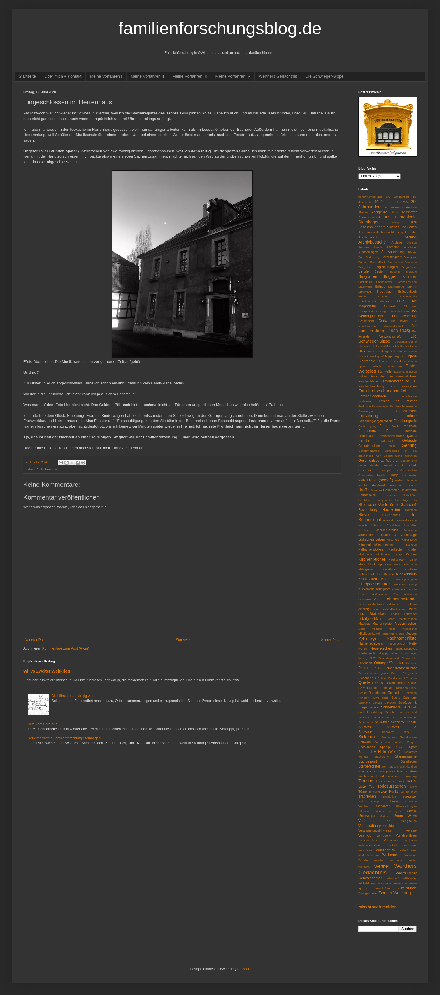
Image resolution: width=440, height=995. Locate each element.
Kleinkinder (390, 569)
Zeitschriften (382, 888)
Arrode (378, 247)
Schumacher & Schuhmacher (395, 717)
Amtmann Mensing (389, 232)
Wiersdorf (393, 878)
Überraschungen (406, 806)
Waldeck (392, 845)
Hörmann (411, 509)
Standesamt (367, 761)
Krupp (413, 584)
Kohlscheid (366, 574)
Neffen (362, 648)
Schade (377, 702)
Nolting (362, 658)
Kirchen (411, 554)
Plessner (364, 678)
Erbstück (375, 366)
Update (384, 816)
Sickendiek (368, 736)
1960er (405, 202)
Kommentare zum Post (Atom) (65, 648)
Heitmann (390, 495)
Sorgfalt (412, 742)
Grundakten (365, 475)
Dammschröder (399, 311)
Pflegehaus (410, 673)
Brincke (412, 286)
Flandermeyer (380, 406)
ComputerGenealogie (373, 311)
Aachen (411, 207)
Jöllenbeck (365, 535)
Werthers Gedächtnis (278, 76)
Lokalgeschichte (370, 619)
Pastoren (365, 668)
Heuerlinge (402, 500)
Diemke (363, 346)
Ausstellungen (368, 252)
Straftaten (398, 771)
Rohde (362, 692)
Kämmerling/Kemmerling (375, 544)
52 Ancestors (393, 207)
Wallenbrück (385, 850)
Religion (372, 687)
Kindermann (384, 554)
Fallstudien (378, 376)
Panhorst (411, 663)
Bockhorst (410, 276)
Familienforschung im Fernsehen (387, 386)
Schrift (402, 707)
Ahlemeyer (409, 212)
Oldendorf (365, 663)
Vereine (411, 830)
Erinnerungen (393, 366)
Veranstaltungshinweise (374, 830)
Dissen (412, 346)
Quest (379, 682)
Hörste (363, 515)
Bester (378, 271)
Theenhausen (385, 781)
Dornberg (382, 351)
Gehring (409, 445)
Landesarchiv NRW (384, 594)
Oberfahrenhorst (388, 658)
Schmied (374, 707)
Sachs (395, 697)
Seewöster (388, 731)
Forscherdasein (404, 411)
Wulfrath (398, 883)
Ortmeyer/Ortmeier (388, 663)
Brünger (383, 296)
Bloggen (390, 276)
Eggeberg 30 (394, 356)
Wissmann (384, 883)
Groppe (385, 470)
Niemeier (396, 653)
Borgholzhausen (407, 281)
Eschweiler (384, 371)
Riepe (413, 687)
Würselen (411, 883)
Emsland (395, 361)
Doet (371, 351)
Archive (396, 242)
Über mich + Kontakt (62, 76)
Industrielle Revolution (385, 525)
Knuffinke (411, 569)
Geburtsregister (369, 445)
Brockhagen (384, 291)
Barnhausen (395, 262)
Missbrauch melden (377, 907)
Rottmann (410, 692)
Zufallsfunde (407, 888)
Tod (371, 786)
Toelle (413, 786)
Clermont (410, 306)
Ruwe (375, 697)
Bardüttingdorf (392, 257)
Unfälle (412, 811)
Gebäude (409, 440)
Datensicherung (404, 316)
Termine (365, 781)
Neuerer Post (35, 640)
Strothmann (365, 776)
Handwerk (378, 485)
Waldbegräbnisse (369, 845)
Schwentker (367, 727)
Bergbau (393, 267)
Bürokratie (390, 306)
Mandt (391, 618)
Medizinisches (406, 624)
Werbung (364, 866)
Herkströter (410, 495)
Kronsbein (399, 584)
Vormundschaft (367, 840)
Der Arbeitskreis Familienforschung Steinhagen (64, 738)
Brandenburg (396, 286)
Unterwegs (366, 816)
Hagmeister (409, 475)
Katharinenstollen (370, 549)
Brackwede (365, 286)
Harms (413, 485)
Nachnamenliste (402, 638)
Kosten (389, 574)
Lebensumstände (401, 599)
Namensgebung (370, 643)
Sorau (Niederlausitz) (389, 742)
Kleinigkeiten (366, 569)
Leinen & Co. (396, 604)
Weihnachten (392, 855)
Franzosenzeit (369, 431)
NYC (373, 658)
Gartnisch (387, 440)
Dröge (413, 351)
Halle (362, 480)
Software (364, 742)
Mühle (400, 633)
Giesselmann (391, 465)
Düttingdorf (377, 356)
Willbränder (409, 878)
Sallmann (364, 702)
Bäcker (412, 252)
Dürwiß (363, 356)
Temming (410, 776)
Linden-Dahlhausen (394, 609)
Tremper (376, 801)
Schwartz (382, 722)
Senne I (409, 731)
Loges (395, 613)
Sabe (385, 697)
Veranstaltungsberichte (376, 826)
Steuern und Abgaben (403, 766)
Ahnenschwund (369, 217)
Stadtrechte (381, 756)
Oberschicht (409, 658)
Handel (362, 485)
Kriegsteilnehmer (374, 584)
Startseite (27, 76)
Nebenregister (396, 643)
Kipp (399, 554)
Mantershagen (408, 618)
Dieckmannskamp (406, 341)
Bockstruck (365, 281)
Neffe (413, 643)
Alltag (395, 222)
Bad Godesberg (368, 257)
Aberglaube (379, 212)
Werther (381, 866)
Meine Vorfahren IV (232, 76)
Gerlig (399, 455)
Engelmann (409, 361)
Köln (379, 574)
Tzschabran (382, 806)
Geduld (390, 445)
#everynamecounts (370, 196)
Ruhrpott (363, 697)
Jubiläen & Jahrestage (397, 535)
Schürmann (365, 722)
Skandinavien (408, 737)
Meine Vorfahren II (147, 76)
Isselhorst (364, 530)
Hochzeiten (391, 510)
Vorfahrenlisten (406, 835)
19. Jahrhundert (386, 202)
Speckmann (366, 747)
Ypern (362, 888)
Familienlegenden (372, 396)
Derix (383, 321)
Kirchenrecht (397, 559)
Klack (361, 564)
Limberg (375, 609)
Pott (374, 678)
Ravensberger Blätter (401, 682)
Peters (395, 673)
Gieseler (374, 465)
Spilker (400, 747)
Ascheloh (393, 247)
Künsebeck (398, 589)
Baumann (411, 262)
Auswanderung (393, 252)
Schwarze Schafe (404, 722)
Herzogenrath (383, 500)
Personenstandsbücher (400, 668)
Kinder (412, 549)
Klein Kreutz (393, 564)
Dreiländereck (398, 351)
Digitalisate (400, 346)
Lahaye (412, 589)
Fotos (383, 426)
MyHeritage (367, 638)
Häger (395, 475)
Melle (392, 628)
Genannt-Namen (368, 450)
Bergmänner (409, 267)
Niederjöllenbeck (406, 648)
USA (387, 821)
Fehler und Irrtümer (398, 401)
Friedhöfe (410, 431)
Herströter (364, 500)
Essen (413, 371)
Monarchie (388, 633)
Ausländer (410, 247)
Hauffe (363, 490)
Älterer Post (330, 640)
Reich (362, 687)
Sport (413, 747)
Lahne (362, 594)
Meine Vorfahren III (189, 76)
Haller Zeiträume (406, 480)
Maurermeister (382, 623)
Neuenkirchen (381, 648)
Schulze (390, 712)
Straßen (411, 771)
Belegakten (365, 267)
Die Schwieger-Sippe (325, 76)
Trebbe (362, 801)
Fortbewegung (367, 426)
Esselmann (401, 371)
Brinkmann (365, 291)
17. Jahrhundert (397, 196)
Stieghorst (365, 771)
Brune (362, 296)
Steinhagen (409, 761)
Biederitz (394, 271)
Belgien (379, 267)
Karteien (411, 544)
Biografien (367, 276)
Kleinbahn (410, 564)
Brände (380, 286)
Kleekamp (375, 564)
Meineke (377, 628)
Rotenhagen (377, 692)
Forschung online (387, 415)
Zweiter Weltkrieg (394, 892)
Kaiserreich (393, 539)
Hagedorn (382, 475)
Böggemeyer (384, 281)
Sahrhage (410, 697)
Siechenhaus (389, 737)
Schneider (389, 707)
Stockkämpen (382, 771)
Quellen (365, 682)
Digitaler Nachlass (380, 346)
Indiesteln (389, 520)
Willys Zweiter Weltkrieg (46, 671)
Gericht (388, 455)
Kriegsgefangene (406, 579)
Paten (378, 668)
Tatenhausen (394, 776)
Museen (411, 633)
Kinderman (365, 554)
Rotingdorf (395, 692)
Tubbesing (392, 801)
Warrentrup (374, 855)
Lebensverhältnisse (371, 604)
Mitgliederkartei (369, 633)
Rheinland (387, 687)
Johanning (410, 530)
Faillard (362, 376)
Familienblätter (368, 381)
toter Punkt (389, 791)
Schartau (390, 702)
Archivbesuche (46, 469)
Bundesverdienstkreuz (374, 301)
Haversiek (376, 490)
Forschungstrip (405, 421)
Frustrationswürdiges (391, 435)
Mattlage (364, 623)
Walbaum (411, 840)
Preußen (411, 678)
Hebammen (391, 490)
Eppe (361, 366)
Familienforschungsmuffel (382, 391)
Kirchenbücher (371, 559)
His (415, 500)
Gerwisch (411, 455)
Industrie (363, 525)
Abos (395, 212)
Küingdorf (383, 589)
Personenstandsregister (373, 673)
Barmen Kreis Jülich (372, 262)
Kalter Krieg (409, 539)
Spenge (385, 747)
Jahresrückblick (387, 530)
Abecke (363, 212)
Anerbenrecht (367, 237)
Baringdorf (410, 257)
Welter (413, 860)
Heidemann (409, 490)
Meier (361, 628)
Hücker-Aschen (390, 514)
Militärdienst (409, 628)
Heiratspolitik (367, 495)
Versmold (364, 835)
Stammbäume (406, 756)
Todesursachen (391, 786)
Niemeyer (411, 653)
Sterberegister (369, 766)
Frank (395, 426)
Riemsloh (402, 687)
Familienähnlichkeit (403, 376)
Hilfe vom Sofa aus (42, 724)
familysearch (366, 401)
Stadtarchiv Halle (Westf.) (379, 752)
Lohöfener (410, 613)
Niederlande (366, 653)
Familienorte (409, 396)
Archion (411, 237)
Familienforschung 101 (399, 381)
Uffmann (363, 811)
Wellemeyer (397, 860)
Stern (384, 766)
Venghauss (409, 821)
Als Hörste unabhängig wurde (74, 696)
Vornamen (391, 840)
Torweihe (374, 791)
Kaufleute (395, 549)
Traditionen (367, 796)
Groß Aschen (406, 470)
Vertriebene (383, 835)
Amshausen (366, 232)
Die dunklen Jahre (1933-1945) (387, 328)
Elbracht (382, 361)
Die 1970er (400, 320)
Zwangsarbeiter (368, 893)
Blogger (243, 969)
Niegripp (383, 653)
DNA (362, 351)
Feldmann (364, 406)
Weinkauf (379, 860)
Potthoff (382, 678)
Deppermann (366, 320)
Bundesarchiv (408, 296)
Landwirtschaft (367, 599)
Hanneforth (397, 485)
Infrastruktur (409, 525)
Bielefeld (411, 271)
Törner (363, 791)
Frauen (391, 431)
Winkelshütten (367, 883)
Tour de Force (408, 791)
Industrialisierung (406, 520)
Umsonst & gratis (388, 811)
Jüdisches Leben (371, 539)
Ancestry (410, 232)
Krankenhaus (406, 574)
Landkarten (410, 594)
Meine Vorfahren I (106, 76)
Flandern (395, 406)
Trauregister (408, 796)
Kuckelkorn (366, 589)
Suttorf (379, 776)
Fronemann (366, 435)
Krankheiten (367, 579)
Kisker (413, 559)
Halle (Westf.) (380, 480)
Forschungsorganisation (375, 421)
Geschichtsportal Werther (378, 460)
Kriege (386, 579)
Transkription (388, 796)
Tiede (400, 781)
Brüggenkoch (407, 291)
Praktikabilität (396, 678)
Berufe (363, 271)
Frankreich (409, 426)
